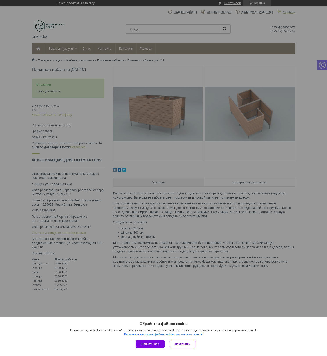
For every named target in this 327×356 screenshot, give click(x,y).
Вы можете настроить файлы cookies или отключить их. (162, 334)
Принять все (150, 344)
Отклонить (182, 344)
